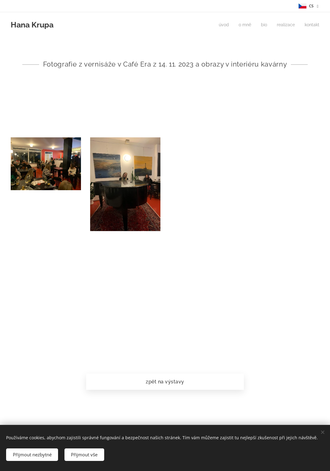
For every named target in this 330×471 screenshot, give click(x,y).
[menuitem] (220, 24)
